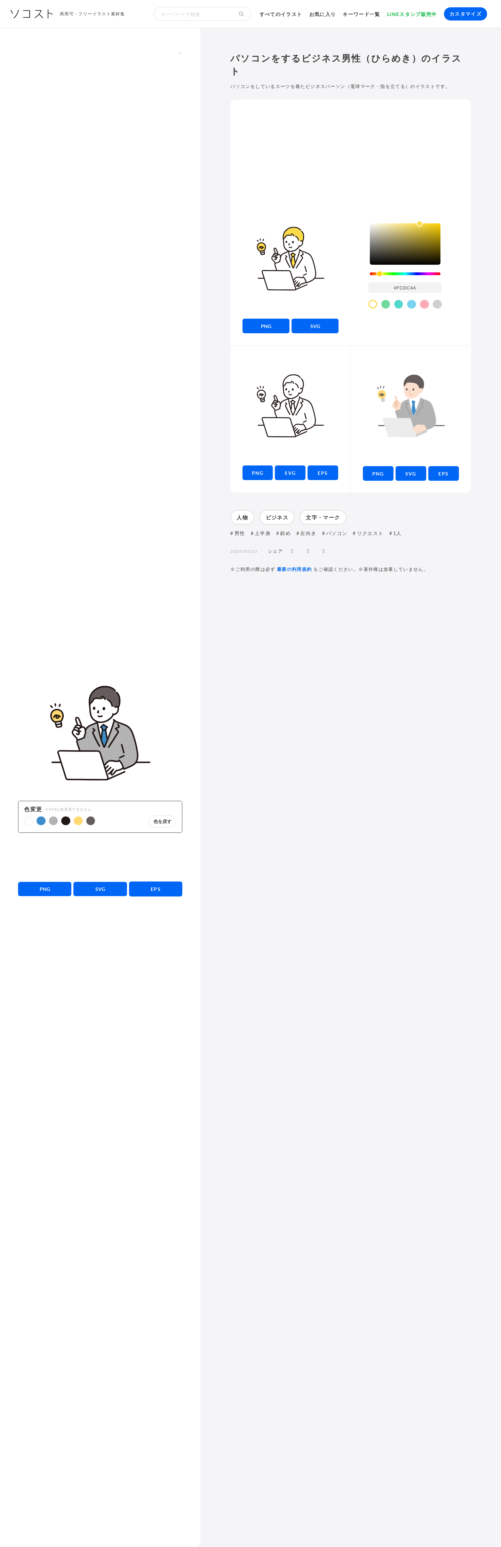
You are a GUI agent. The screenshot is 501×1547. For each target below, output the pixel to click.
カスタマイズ (466, 14)
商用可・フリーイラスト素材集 (92, 13)
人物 (242, 517)
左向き (308, 533)
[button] (28, 821)
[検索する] (241, 14)
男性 (239, 533)
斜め (285, 533)
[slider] (405, 274)
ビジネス (277, 517)
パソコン (336, 533)
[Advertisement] (100, 857)
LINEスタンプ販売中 (412, 14)
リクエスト (370, 533)
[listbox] (405, 244)
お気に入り (322, 14)
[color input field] (405, 287)
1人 (397, 533)
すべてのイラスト (281, 14)
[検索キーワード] (193, 14)
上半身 (263, 533)
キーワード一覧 (361, 14)
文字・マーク (323, 517)
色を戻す (162, 821)
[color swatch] (372, 304)
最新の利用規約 (294, 569)
